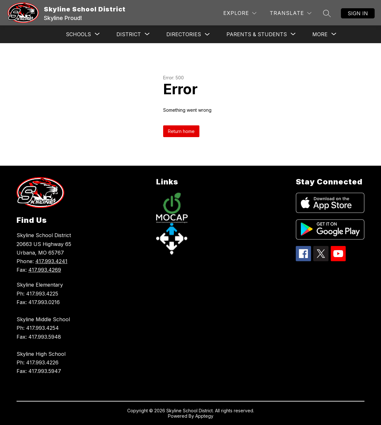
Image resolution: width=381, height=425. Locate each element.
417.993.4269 (44, 270)
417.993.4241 (51, 261)
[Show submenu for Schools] (78, 34)
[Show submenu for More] (320, 34)
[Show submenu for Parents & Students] (256, 34)
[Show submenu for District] (128, 34)
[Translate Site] (290, 13)
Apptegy (204, 416)
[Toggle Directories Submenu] (207, 34)
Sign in (358, 13)
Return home (181, 131)
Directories (183, 34)
